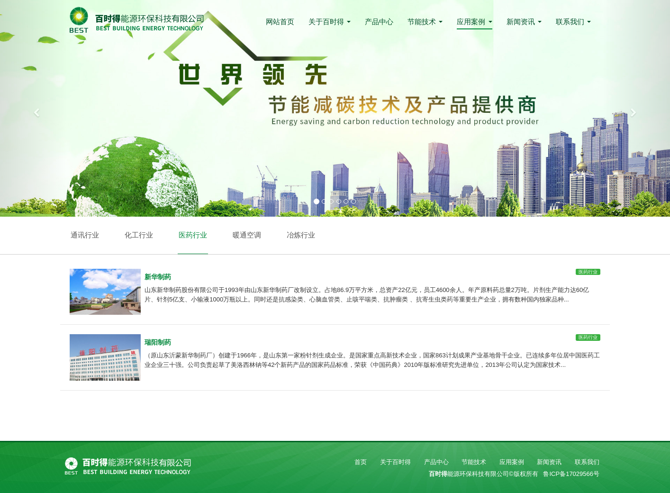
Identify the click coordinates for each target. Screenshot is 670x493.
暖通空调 (247, 235)
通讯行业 (85, 235)
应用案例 (474, 22)
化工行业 (139, 235)
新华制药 (158, 277)
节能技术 (425, 22)
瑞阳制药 (158, 342)
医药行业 (193, 235)
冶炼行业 (301, 235)
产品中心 (379, 22)
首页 (360, 462)
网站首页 (280, 22)
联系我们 (573, 22)
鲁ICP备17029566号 (571, 473)
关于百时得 (329, 22)
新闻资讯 (524, 22)
